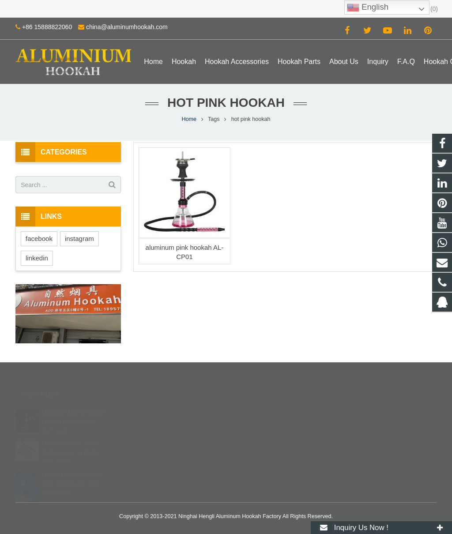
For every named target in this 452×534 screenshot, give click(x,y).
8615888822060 (262, 418)
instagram (79, 238)
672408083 (257, 405)
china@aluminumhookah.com (127, 26)
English (367, 7)
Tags (214, 119)
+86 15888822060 (47, 26)
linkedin (37, 258)
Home (188, 119)
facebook (39, 238)
